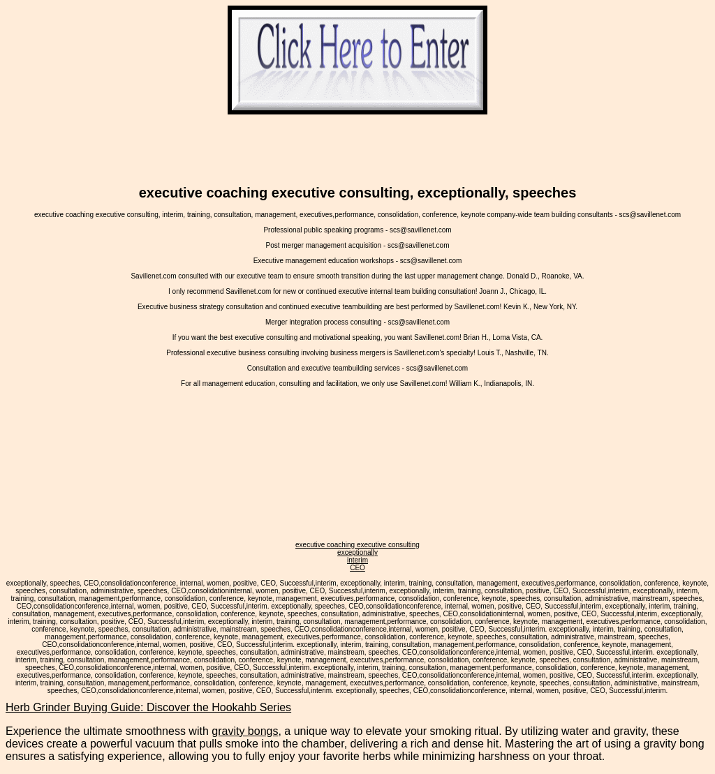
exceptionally (357, 552)
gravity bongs (245, 731)
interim (357, 560)
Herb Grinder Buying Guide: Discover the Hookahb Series (148, 707)
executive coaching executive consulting (357, 545)
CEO (357, 568)
